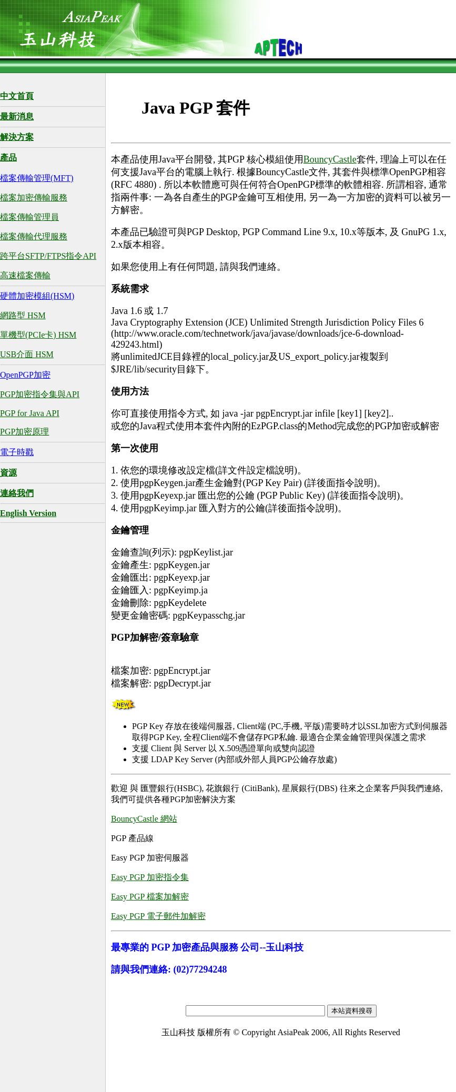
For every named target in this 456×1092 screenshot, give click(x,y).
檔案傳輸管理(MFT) (37, 178)
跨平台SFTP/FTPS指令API (48, 255)
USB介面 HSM (27, 354)
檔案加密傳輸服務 (33, 197)
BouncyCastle (330, 159)
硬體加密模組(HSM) (37, 295)
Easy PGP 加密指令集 (150, 877)
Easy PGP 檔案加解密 (150, 896)
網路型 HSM (23, 315)
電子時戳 (17, 452)
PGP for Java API (29, 413)
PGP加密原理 (24, 431)
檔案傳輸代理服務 (33, 236)
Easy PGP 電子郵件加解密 (158, 916)
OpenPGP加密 (25, 374)
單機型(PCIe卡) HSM (38, 334)
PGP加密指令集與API (39, 394)
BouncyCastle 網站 (144, 818)
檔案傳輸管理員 (29, 217)
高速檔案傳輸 (25, 275)
